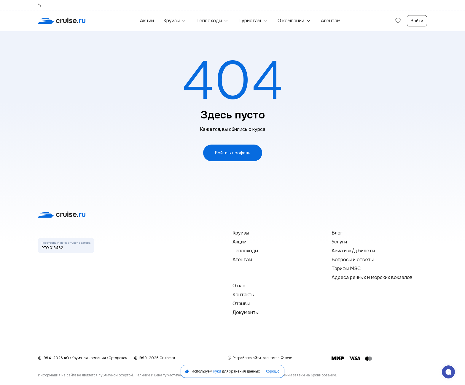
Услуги (339, 242)
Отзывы (241, 303)
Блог (337, 233)
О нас (238, 286)
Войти (417, 20)
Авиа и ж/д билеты (353, 251)
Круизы (240, 233)
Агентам (330, 21)
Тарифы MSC (346, 268)
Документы (245, 312)
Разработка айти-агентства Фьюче (262, 357)
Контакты (243, 294)
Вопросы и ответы (353, 259)
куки (217, 371)
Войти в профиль (232, 153)
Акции (147, 21)
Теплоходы (245, 251)
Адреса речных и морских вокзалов (372, 277)
